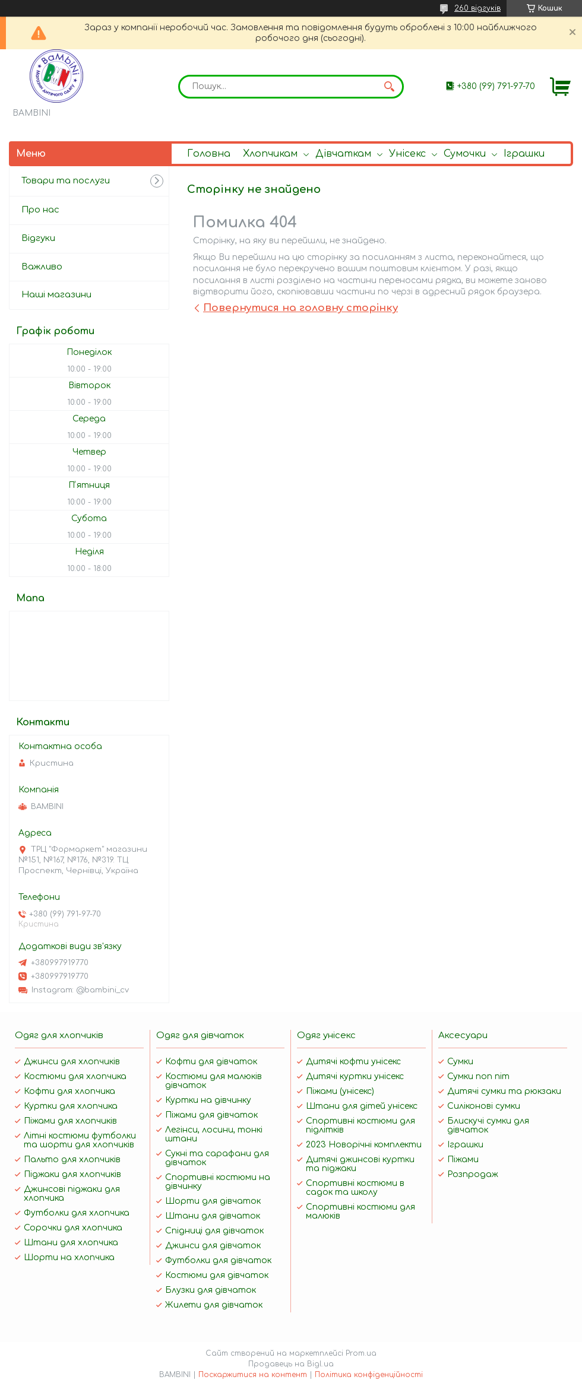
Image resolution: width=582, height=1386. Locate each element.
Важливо (41, 267)
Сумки (460, 1061)
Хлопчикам (270, 153)
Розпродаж (472, 1174)
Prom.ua (361, 1353)
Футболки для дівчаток (218, 1260)
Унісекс (407, 153)
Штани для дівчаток (212, 1215)
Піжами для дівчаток (211, 1115)
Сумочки (465, 153)
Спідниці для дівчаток (214, 1230)
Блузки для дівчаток (210, 1290)
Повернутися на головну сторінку (300, 307)
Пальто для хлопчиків (72, 1159)
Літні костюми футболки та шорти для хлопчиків (80, 1140)
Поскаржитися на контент (252, 1375)
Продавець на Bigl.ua (291, 1364)
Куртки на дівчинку (208, 1100)
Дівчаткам (343, 153)
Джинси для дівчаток (213, 1245)
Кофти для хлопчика (69, 1091)
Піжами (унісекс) (340, 1091)
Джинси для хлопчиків (72, 1061)
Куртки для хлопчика (71, 1106)
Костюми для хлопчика (75, 1076)
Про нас (40, 210)
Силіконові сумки (483, 1106)
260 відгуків (477, 8)
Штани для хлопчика (71, 1242)
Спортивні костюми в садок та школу (355, 1188)
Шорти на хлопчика (69, 1257)
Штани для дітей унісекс (361, 1106)
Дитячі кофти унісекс (353, 1061)
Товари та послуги (65, 181)
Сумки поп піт (478, 1076)
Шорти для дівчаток (213, 1201)
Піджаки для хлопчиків (72, 1174)
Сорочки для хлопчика (73, 1227)
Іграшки (524, 153)
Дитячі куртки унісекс (355, 1076)
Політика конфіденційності (369, 1375)
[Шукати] (389, 87)
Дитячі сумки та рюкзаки (504, 1091)
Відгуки (38, 238)
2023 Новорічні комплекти (364, 1144)
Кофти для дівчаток (211, 1061)
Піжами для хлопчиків (70, 1121)
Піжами (463, 1159)
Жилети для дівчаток (213, 1305)
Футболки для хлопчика (76, 1213)
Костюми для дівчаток (216, 1275)
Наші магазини (56, 295)
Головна (208, 153)
